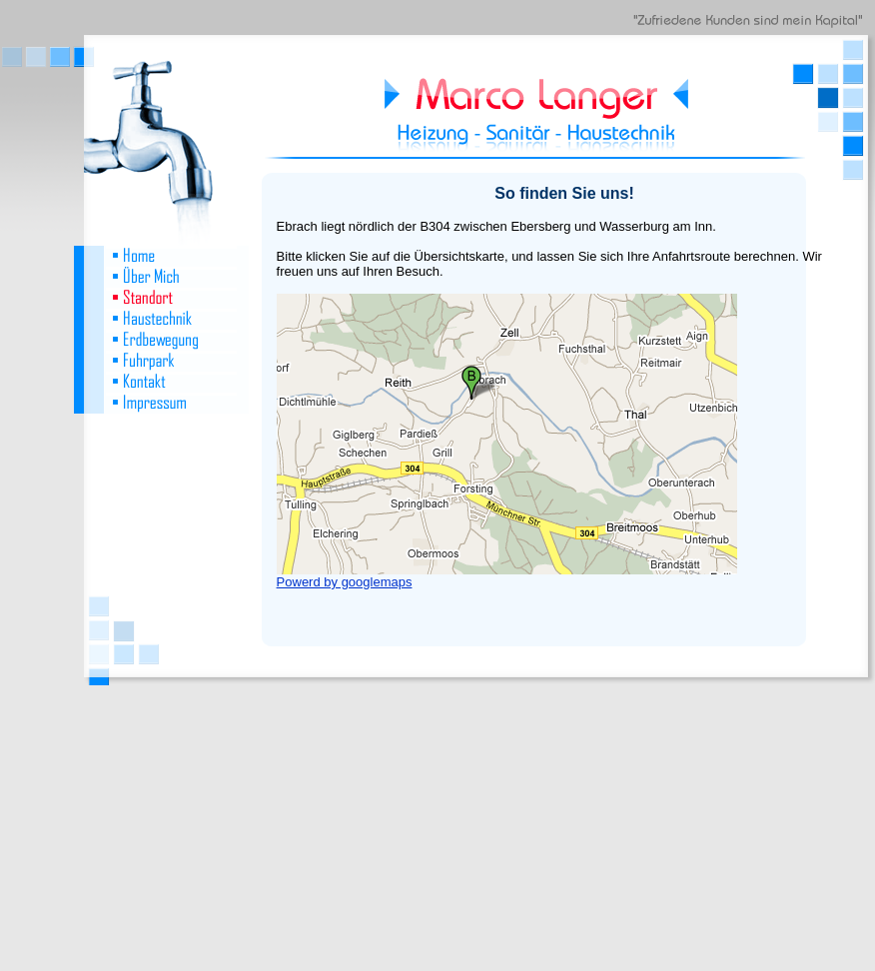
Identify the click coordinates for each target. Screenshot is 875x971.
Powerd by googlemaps (345, 581)
